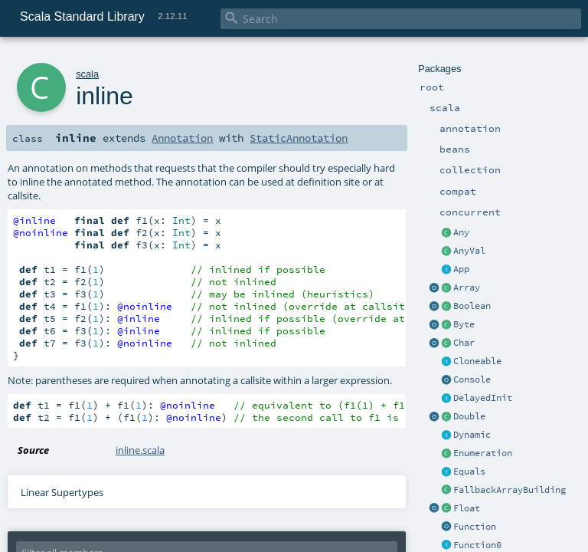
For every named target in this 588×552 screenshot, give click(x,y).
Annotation (182, 138)
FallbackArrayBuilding (509, 490)
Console (472, 379)
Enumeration (482, 453)
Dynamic (472, 434)
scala (87, 74)
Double (469, 416)
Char (464, 342)
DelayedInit (482, 398)
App (461, 269)
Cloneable (477, 361)
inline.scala (140, 450)
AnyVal (469, 250)
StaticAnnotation (299, 138)
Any (461, 232)
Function (474, 526)
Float (466, 508)
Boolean (472, 306)
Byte (464, 324)
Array (466, 287)
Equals (469, 471)
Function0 (477, 545)
